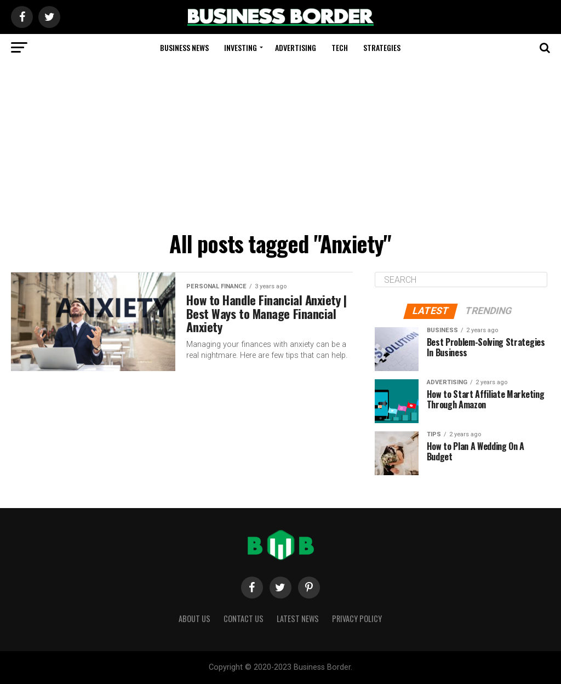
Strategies (381, 47)
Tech (339, 47)
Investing (240, 47)
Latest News (298, 618)
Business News (184, 47)
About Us (194, 618)
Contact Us (244, 618)
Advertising (295, 47)
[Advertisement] (280, 143)
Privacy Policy (357, 618)
